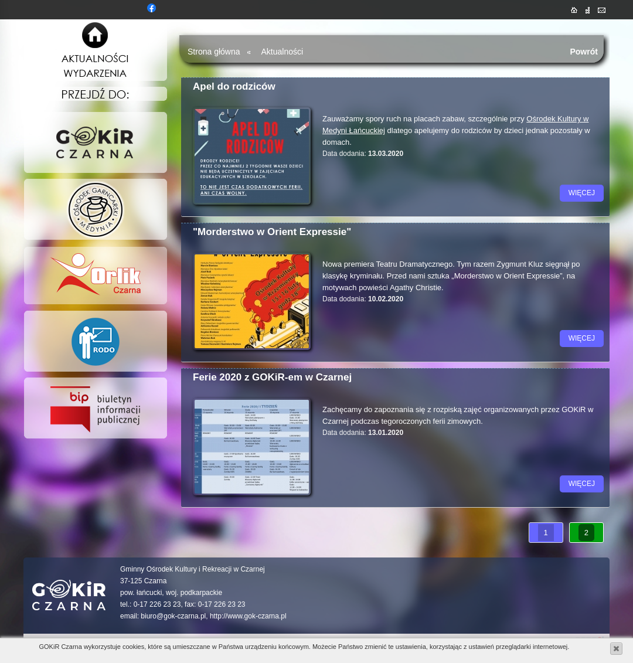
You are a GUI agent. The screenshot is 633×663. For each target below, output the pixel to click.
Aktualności (282, 51)
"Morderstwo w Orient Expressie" (272, 231)
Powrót (584, 51)
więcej (582, 193)
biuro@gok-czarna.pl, (174, 616)
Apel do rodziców (234, 86)
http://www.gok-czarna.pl (248, 616)
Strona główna (214, 51)
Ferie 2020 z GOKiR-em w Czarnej (272, 377)
